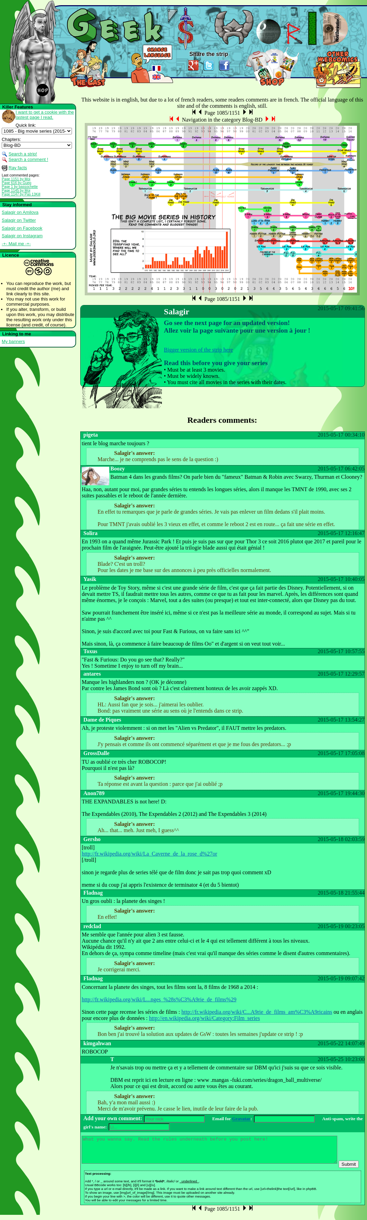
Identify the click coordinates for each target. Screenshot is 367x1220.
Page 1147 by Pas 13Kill (21, 194)
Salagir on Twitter (19, 220)
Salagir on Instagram (22, 235)
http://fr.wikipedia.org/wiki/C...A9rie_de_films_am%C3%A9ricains (257, 1012)
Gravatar (241, 1119)
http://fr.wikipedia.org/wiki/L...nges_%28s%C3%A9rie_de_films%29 (159, 999)
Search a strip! (23, 153)
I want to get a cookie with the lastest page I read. (45, 114)
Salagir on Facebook (22, 228)
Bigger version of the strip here (198, 350)
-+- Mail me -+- (16, 243)
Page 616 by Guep (16, 183)
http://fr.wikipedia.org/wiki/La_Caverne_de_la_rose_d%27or (149, 854)
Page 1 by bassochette (20, 187)
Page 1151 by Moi (16, 179)
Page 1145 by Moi (16, 190)
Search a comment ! (28, 159)
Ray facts (18, 167)
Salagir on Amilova (20, 212)
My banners (13, 341)
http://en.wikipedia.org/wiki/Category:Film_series (204, 1018)
